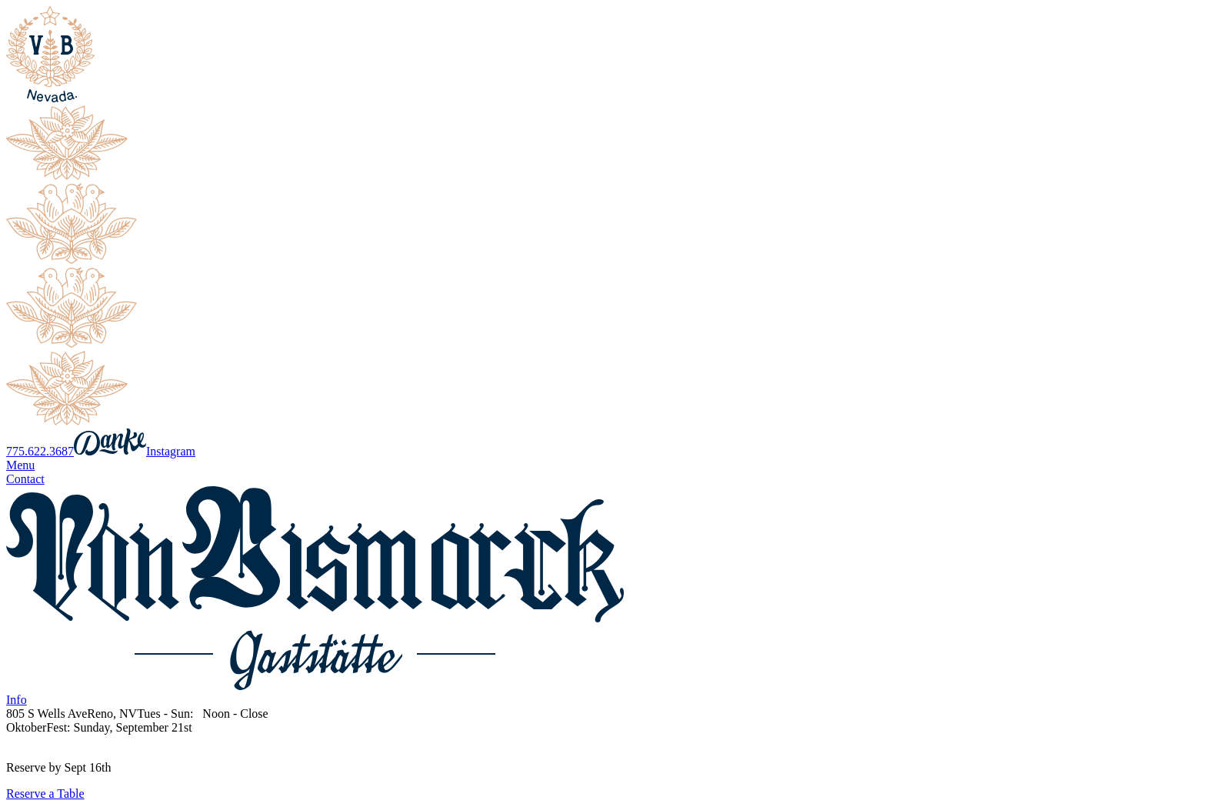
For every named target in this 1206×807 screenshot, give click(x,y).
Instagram (170, 451)
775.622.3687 (40, 451)
